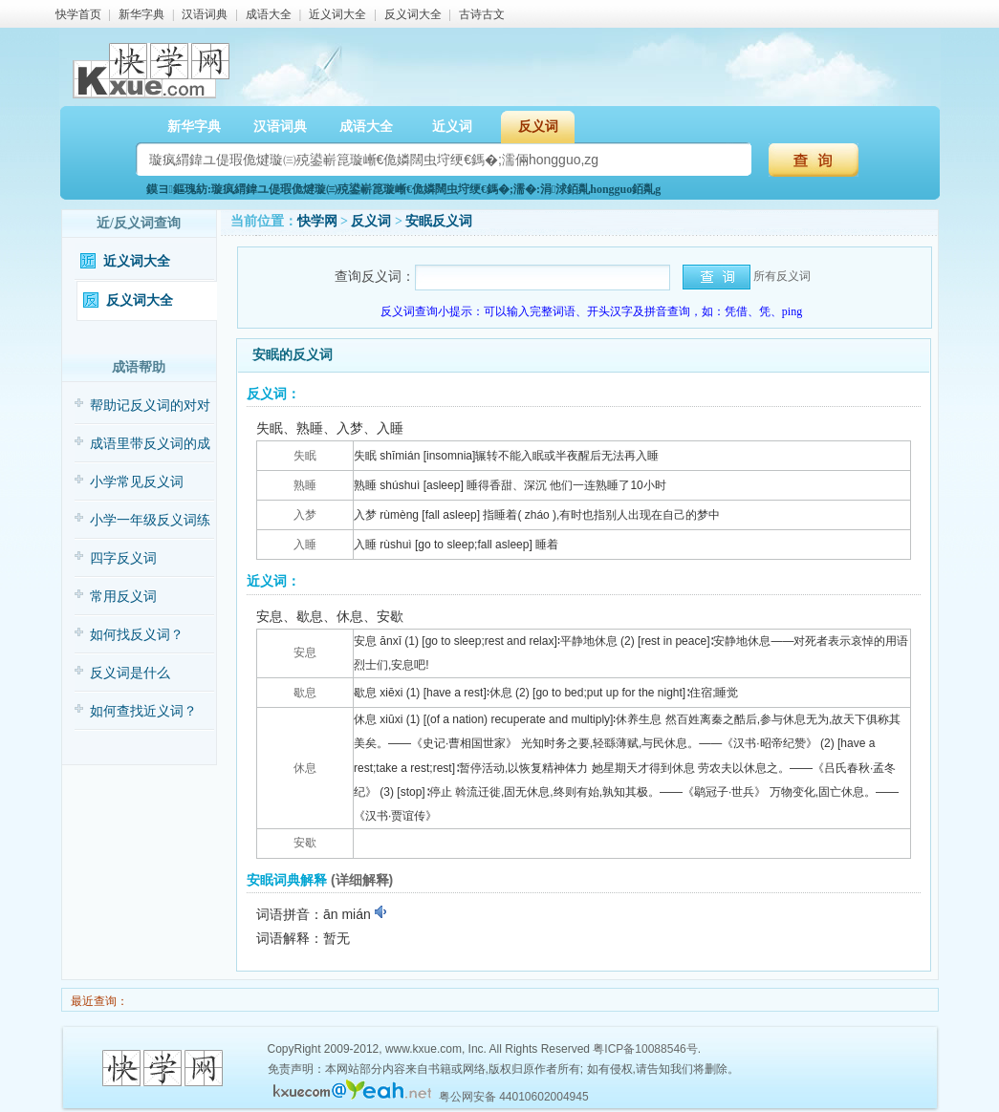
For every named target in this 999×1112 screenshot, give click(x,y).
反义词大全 (413, 14)
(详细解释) (362, 879)
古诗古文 (482, 14)
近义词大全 (337, 14)
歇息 (304, 692)
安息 (304, 652)
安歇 (304, 842)
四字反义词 (123, 558)
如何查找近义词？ (143, 711)
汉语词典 (205, 14)
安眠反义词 (438, 221)
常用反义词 (123, 596)
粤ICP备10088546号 (645, 1049)
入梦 (304, 515)
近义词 (452, 126)
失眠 (304, 455)
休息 (304, 768)
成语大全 (269, 14)
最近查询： (98, 1001)
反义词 (538, 126)
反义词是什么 (130, 673)
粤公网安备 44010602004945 (514, 1096)
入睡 (304, 544)
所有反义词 (782, 276)
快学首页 (78, 14)
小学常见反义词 (137, 482)
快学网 (317, 221)
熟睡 (304, 485)
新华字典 (141, 14)
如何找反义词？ (137, 635)
